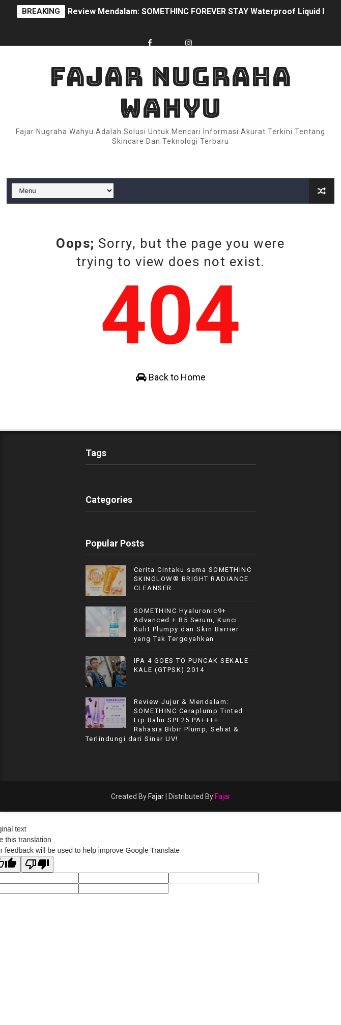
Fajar (156, 796)
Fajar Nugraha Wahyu (170, 92)
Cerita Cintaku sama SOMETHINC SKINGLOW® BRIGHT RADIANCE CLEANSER (193, 579)
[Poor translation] (37, 864)
